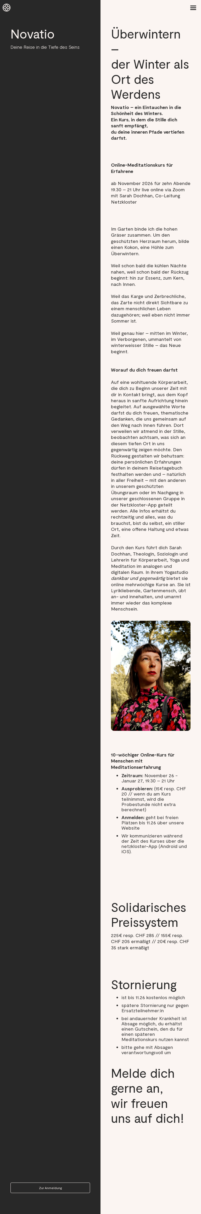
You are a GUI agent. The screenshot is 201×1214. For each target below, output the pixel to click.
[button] (193, 8)
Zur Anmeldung (50, 1188)
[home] (6, 8)
